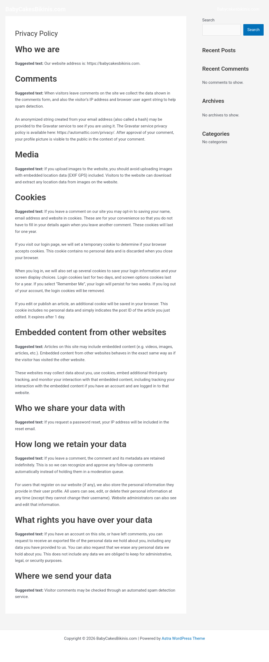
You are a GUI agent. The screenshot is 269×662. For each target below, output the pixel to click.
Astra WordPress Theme (183, 638)
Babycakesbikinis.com (238, 9)
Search (208, 20)
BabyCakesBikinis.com (35, 9)
